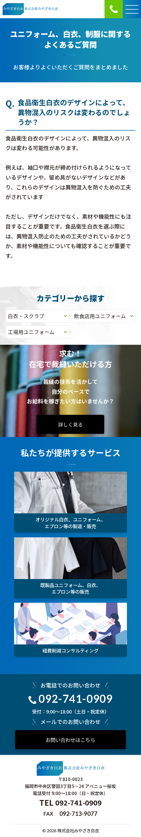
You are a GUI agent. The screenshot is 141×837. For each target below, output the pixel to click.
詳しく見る (70, 424)
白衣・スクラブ (37, 316)
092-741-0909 (70, 698)
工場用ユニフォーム (37, 332)
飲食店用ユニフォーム (103, 316)
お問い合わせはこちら (70, 739)
